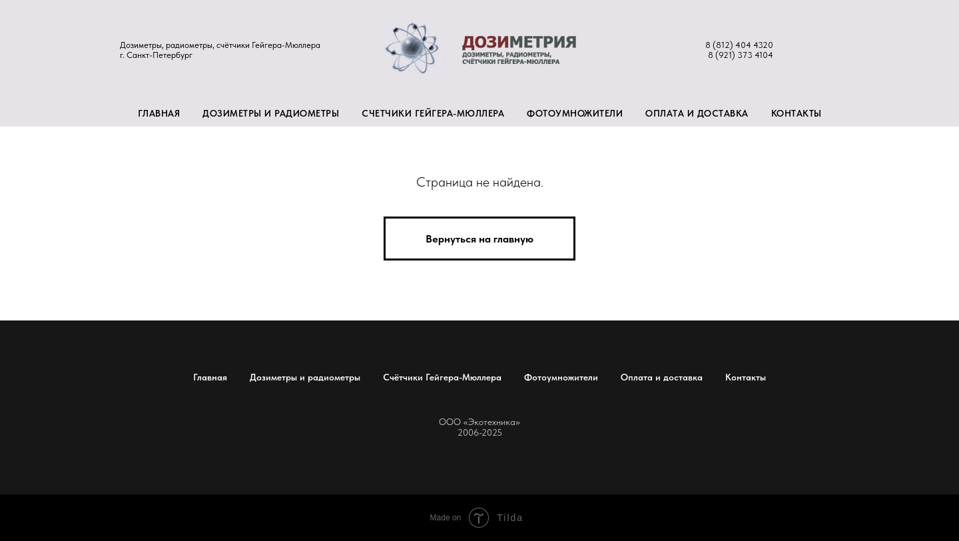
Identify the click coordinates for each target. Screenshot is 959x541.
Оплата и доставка (697, 113)
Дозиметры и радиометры (270, 113)
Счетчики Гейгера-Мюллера (433, 113)
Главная (159, 113)
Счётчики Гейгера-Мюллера (442, 377)
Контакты (796, 113)
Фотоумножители (575, 113)
